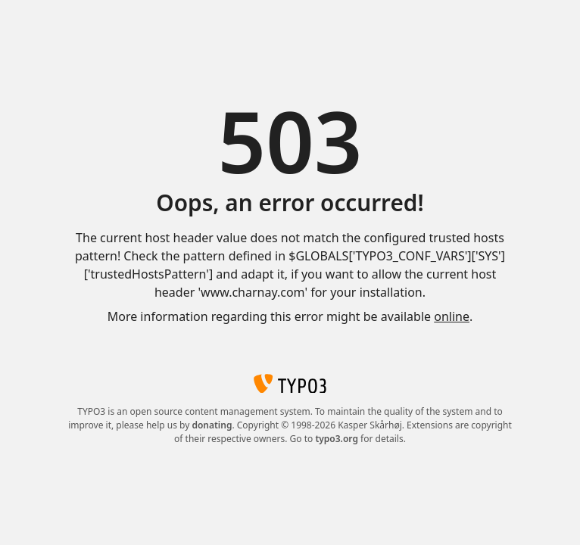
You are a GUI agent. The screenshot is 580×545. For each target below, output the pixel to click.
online (451, 316)
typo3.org (336, 438)
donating (212, 425)
